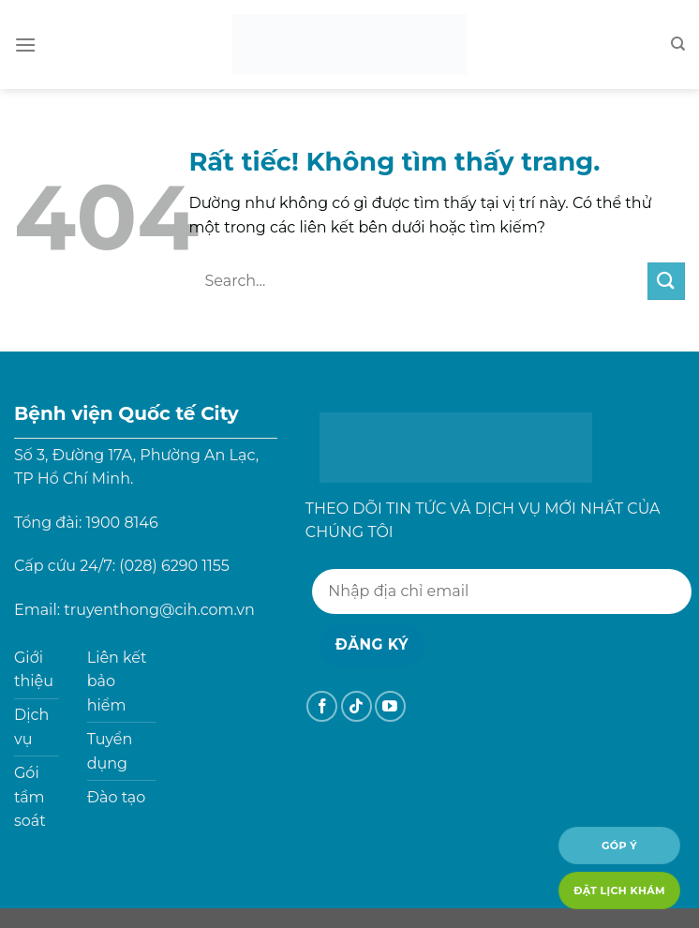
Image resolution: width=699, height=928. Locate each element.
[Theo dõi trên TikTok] (356, 706)
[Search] (678, 44)
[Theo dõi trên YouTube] (390, 706)
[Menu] (25, 44)
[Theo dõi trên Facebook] (321, 706)
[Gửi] (666, 280)
